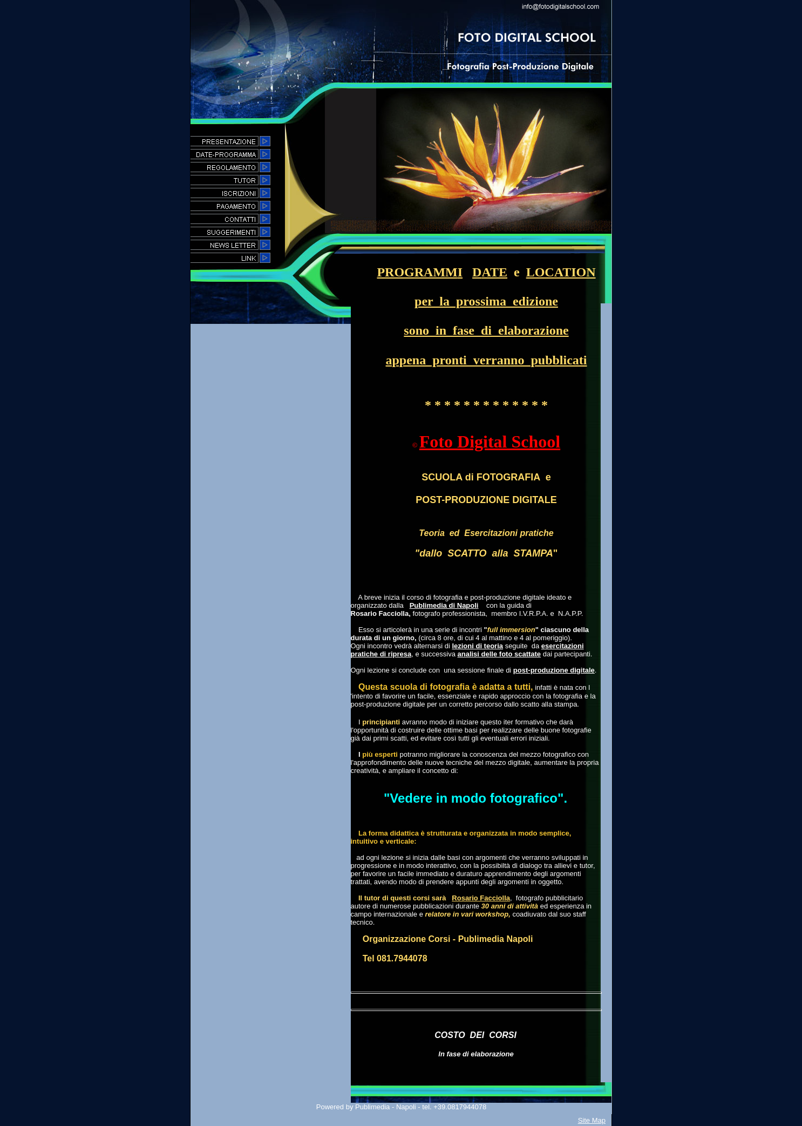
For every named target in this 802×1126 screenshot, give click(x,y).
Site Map (592, 1120)
